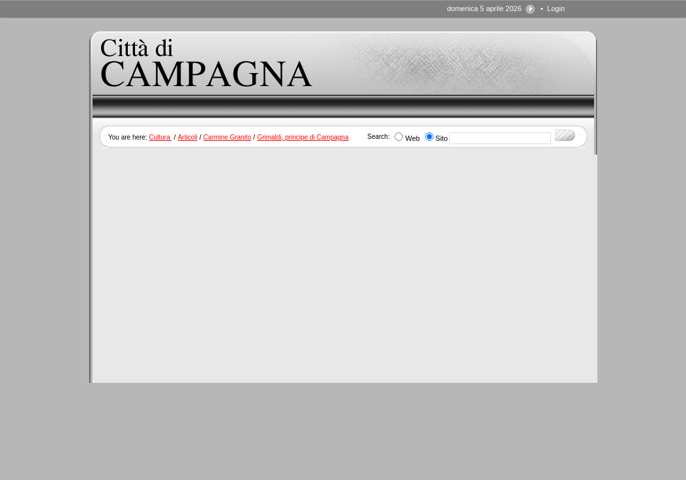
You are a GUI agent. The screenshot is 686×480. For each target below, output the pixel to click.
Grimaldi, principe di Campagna (302, 137)
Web (412, 138)
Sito (442, 138)
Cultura (160, 137)
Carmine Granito (227, 137)
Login (556, 8)
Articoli (188, 137)
